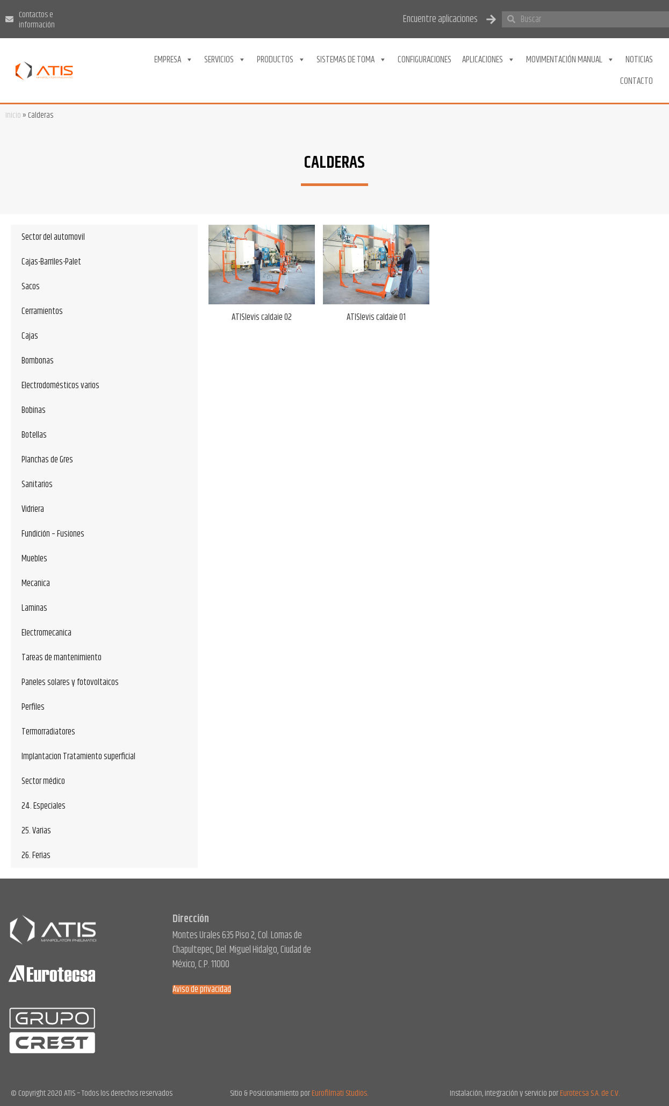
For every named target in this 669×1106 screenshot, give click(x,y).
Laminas (34, 608)
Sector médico (43, 781)
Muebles (34, 559)
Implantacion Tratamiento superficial (78, 757)
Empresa (173, 59)
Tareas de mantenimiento (61, 658)
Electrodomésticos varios (60, 386)
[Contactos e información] (9, 19)
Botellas (34, 435)
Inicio (13, 115)
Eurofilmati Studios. (340, 1093)
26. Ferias (36, 855)
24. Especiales (43, 806)
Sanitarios (37, 484)
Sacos (30, 287)
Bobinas (33, 410)
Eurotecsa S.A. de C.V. (590, 1093)
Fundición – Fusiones (52, 534)
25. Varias (36, 831)
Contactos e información (37, 20)
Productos (281, 59)
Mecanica (35, 583)
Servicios (225, 59)
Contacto (636, 81)
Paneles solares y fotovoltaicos (70, 682)
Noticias (639, 60)
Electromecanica (46, 633)
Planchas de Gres (47, 460)
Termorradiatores (48, 732)
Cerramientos (42, 311)
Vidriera (32, 509)
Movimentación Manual (570, 59)
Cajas (29, 336)
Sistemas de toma (351, 59)
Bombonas (37, 361)
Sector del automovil (53, 237)
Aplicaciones (488, 59)
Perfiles (33, 707)
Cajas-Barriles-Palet (51, 262)
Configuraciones (424, 60)
